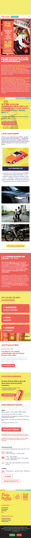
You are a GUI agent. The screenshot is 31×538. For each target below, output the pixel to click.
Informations (4, 507)
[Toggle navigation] (29, 16)
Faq (2, 512)
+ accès (7, 476)
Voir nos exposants (15, 246)
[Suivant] (29, 180)
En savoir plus (9, 123)
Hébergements (10, 481)
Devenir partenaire (6, 520)
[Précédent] (2, 180)
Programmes (4, 509)
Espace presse (5, 521)
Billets (14, 16)
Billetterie (11, 429)
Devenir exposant (5, 518)
